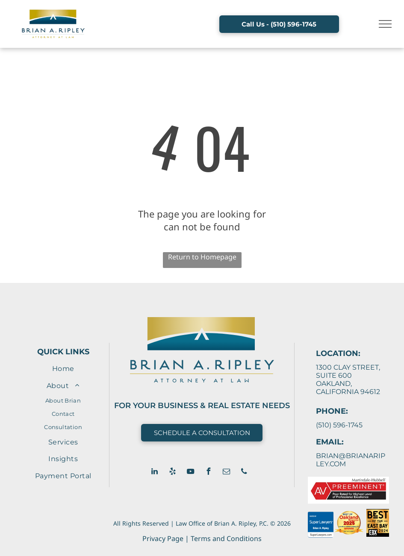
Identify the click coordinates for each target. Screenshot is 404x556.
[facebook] (208, 472)
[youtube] (190, 472)
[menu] (385, 24)
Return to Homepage (202, 257)
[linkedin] (154, 472)
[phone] (244, 472)
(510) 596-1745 (339, 425)
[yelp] (172, 472)
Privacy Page (162, 538)
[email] (226, 472)
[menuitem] (63, 368)
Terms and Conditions (226, 538)
